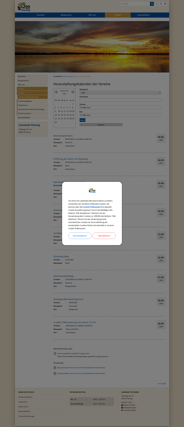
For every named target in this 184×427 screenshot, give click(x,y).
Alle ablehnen (104, 236)
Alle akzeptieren (80, 236)
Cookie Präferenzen (91, 207)
